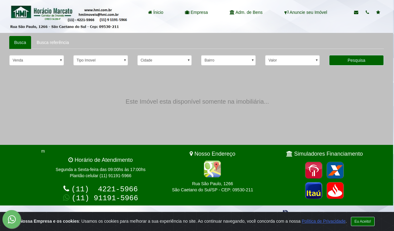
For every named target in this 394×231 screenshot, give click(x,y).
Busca (20, 42)
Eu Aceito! (362, 221)
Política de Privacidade (323, 221)
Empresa (196, 12)
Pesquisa (356, 60)
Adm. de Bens (246, 12)
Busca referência (53, 42)
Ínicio (155, 12)
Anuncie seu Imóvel (305, 12)
